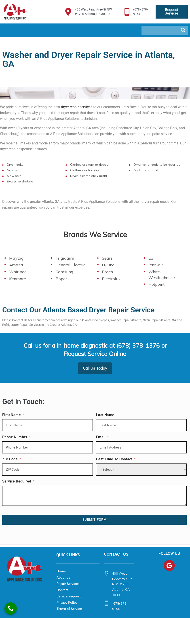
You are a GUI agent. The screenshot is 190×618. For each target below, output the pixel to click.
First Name (11, 416)
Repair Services (68, 584)
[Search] (183, 30)
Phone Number (14, 438)
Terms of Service (69, 609)
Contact (62, 590)
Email (101, 438)
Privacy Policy (67, 603)
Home (61, 571)
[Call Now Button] (10, 608)
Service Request (69, 596)
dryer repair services (76, 107)
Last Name (105, 416)
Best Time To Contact (114, 460)
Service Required (16, 482)
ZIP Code (10, 460)
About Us (63, 578)
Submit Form (94, 520)
